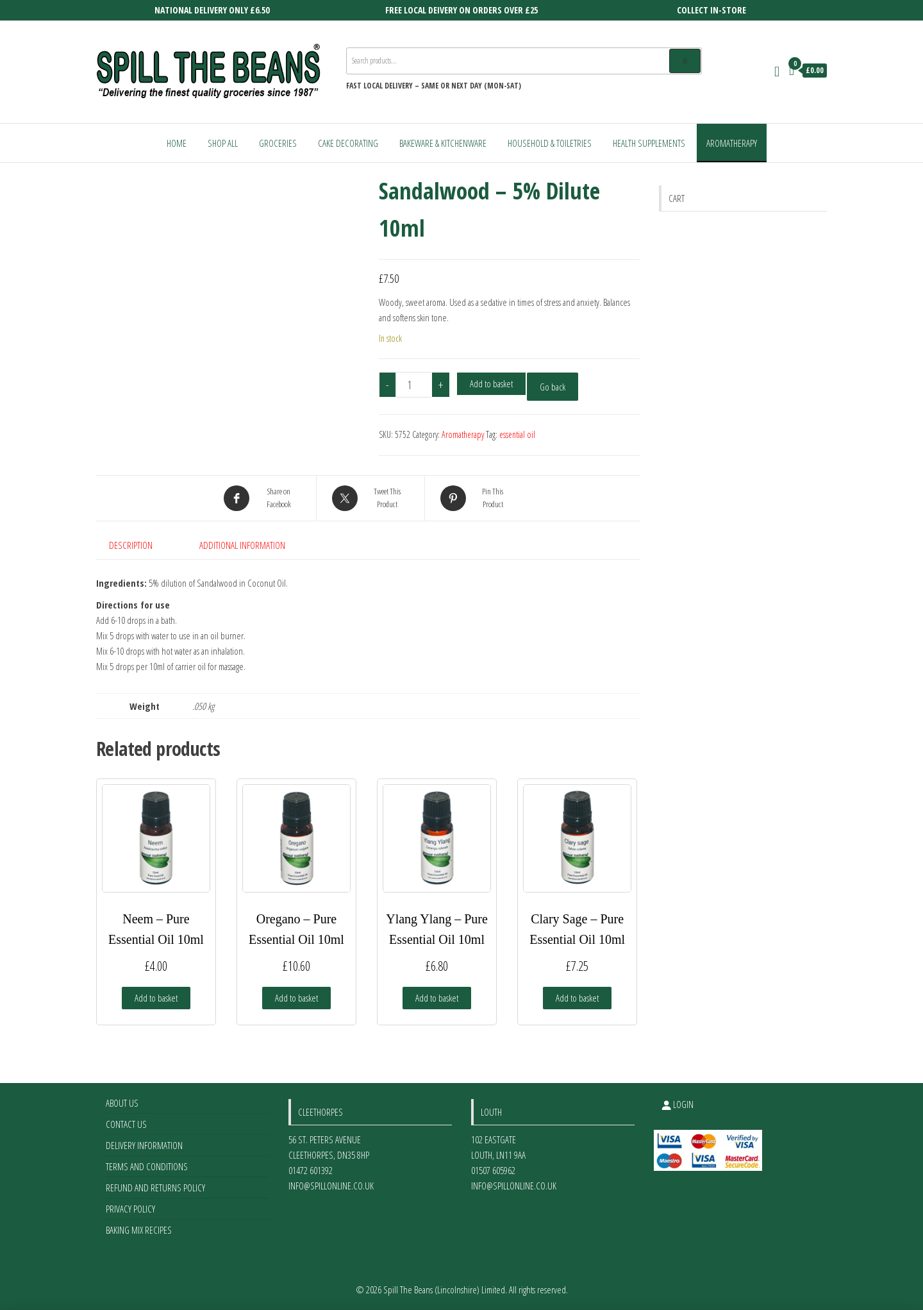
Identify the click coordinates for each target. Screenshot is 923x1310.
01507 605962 (493, 1170)
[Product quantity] (414, 385)
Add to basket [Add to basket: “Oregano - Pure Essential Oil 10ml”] (296, 997)
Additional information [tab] (242, 545)
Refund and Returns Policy (155, 1187)
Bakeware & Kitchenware (442, 143)
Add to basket (491, 383)
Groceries (278, 143)
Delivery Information (144, 1145)
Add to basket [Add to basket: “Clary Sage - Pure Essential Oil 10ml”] (577, 997)
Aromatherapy (731, 143)
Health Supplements (649, 143)
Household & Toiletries (550, 143)
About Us (122, 1102)
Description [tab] (131, 545)
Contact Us (126, 1124)
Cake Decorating (348, 143)
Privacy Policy (130, 1208)
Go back (552, 386)
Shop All (223, 143)
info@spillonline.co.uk (331, 1185)
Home (177, 143)
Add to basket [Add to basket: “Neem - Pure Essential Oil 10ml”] (156, 997)
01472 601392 (310, 1170)
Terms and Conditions (147, 1166)
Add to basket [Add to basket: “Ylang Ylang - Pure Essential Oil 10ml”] (436, 997)
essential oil (517, 434)
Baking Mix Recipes (139, 1229)
